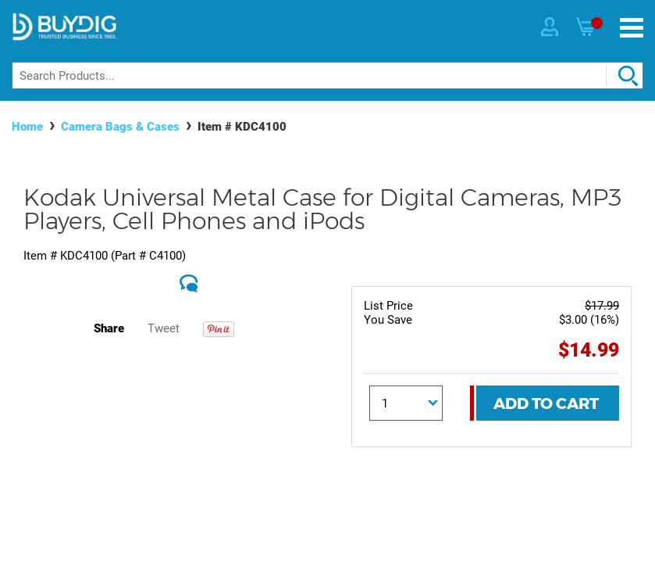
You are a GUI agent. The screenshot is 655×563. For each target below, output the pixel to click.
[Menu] (631, 28)
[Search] (327, 75)
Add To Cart (546, 403)
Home (27, 127)
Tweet (164, 328)
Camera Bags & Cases (120, 127)
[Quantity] (406, 403)
